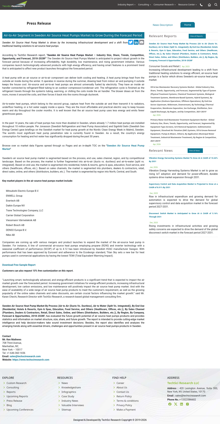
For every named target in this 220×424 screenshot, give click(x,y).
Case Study (65, 396)
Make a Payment (124, 409)
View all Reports (196, 36)
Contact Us (120, 392)
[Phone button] (200, 5)
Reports (9, 392)
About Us (119, 387)
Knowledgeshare (69, 387)
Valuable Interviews (70, 405)
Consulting (143, 4)
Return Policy (122, 396)
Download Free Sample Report (18, 264)
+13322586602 (187, 399)
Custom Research (14, 383)
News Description (163, 25)
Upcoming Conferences (17, 409)
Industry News (67, 400)
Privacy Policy (122, 405)
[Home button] (208, 5)
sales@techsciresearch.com (190, 395)
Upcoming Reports (15, 396)
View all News (194, 150)
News (62, 383)
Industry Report (126, 4)
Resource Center (186, 4)
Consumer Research (164, 4)
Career (118, 383)
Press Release (12, 400)
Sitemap (64, 409)
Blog (7, 405)
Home (187, 24)
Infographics (66, 392)
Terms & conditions (125, 400)
